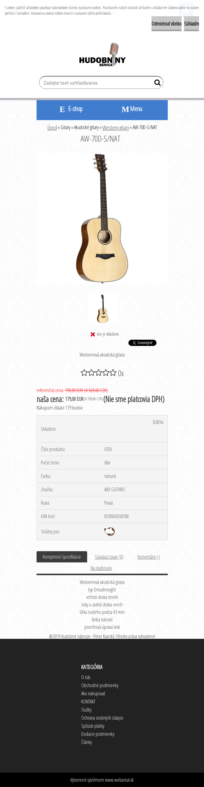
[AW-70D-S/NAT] (102, 155)
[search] (156, 84)
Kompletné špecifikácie (62, 556)
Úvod (52, 127)
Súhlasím (191, 23)
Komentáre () (148, 556)
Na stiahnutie (101, 568)
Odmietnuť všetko (167, 23)
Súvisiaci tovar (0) (109, 556)
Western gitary (115, 127)
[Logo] (102, 55)
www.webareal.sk (119, 779)
